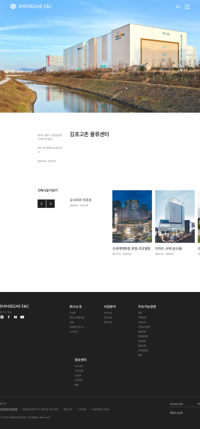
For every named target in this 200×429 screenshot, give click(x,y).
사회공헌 (142, 322)
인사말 (72, 312)
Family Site (176, 404)
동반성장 (142, 345)
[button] (42, 203)
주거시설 (108, 312)
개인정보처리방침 (8, 409)
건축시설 (108, 317)
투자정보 (78, 380)
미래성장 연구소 (76, 326)
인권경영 (142, 341)
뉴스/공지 (78, 366)
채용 (76, 384)
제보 (140, 355)
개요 (140, 312)
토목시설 (108, 322)
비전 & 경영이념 (76, 317)
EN (178, 6)
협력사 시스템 (176, 412)
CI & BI (77, 375)
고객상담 (82, 409)
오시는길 (73, 331)
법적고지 (68, 409)
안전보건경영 (144, 326)
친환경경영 (143, 336)
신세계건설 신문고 (101, 409)
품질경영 (142, 331)
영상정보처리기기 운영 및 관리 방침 (40, 409)
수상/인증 (78, 370)
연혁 (71, 322)
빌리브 (3, 403)
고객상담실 (143, 350)
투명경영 (142, 317)
